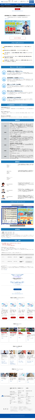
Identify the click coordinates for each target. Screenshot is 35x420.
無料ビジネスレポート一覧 (13, 398)
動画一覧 (11, 402)
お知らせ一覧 (27, 401)
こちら (5, 239)
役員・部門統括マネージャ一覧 (30, 398)
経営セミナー (19, 395)
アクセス (27, 394)
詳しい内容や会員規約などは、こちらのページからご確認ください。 (17, 278)
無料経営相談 (19, 394)
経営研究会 (19, 400)
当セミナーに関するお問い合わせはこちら (17, 12)
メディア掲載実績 (28, 402)
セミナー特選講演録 (12, 399)
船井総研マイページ (20, 403)
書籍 (10, 405)
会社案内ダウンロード (28, 405)
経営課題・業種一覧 (12, 393)
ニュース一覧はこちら (18, 6)
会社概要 (27, 395)
